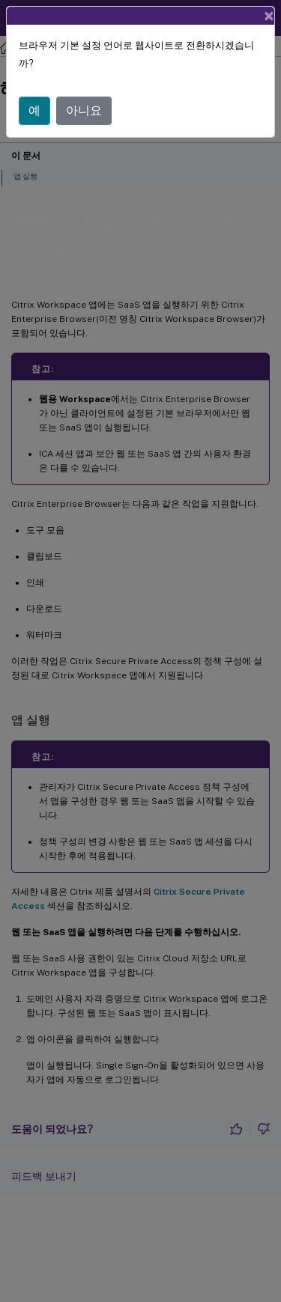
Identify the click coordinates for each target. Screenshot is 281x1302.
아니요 (84, 110)
